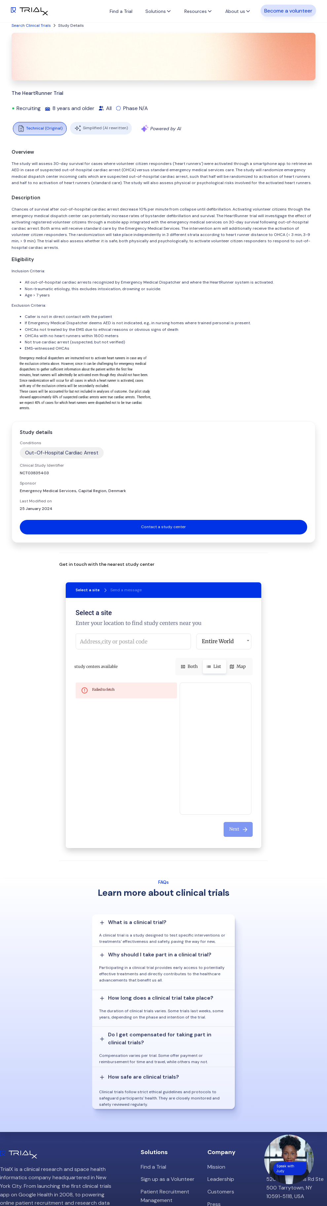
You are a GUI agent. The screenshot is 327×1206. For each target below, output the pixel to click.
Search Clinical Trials (31, 25)
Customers (220, 1088)
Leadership (220, 1075)
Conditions (30, 443)
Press (214, 1100)
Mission (216, 1063)
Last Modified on (36, 501)
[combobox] (133, 641)
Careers (217, 1112)
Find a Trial (121, 11)
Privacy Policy (223, 1125)
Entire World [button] (218, 641)
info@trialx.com (285, 1105)
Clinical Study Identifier (42, 465)
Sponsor (28, 483)
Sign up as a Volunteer (168, 1075)
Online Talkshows (161, 1130)
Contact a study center (163, 526)
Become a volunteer (288, 10)
